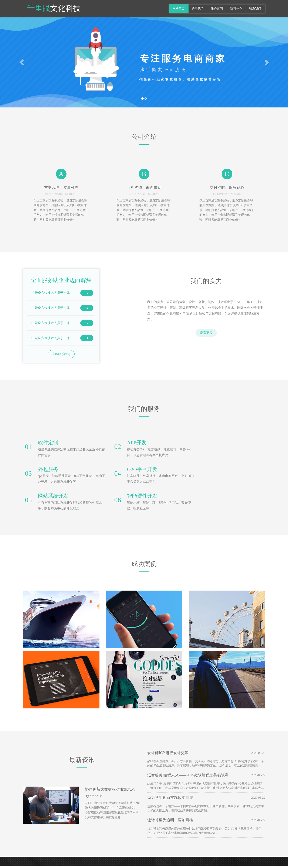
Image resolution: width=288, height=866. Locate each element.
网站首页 (178, 8)
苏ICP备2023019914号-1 (164, 857)
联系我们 (255, 8)
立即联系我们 (61, 354)
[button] (21, 62)
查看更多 (206, 332)
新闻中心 (236, 8)
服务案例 (217, 8)
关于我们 (198, 8)
